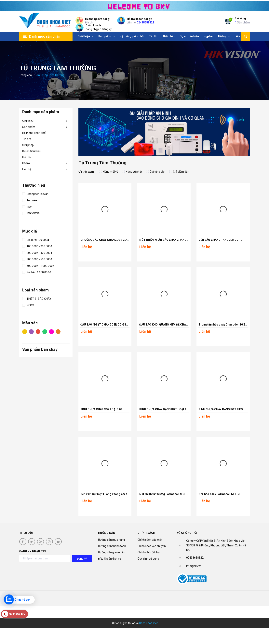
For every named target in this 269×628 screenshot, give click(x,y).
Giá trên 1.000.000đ (36, 272)
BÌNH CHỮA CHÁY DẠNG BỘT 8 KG (220, 409)
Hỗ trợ (26, 163)
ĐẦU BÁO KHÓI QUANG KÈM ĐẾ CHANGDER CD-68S (172, 324)
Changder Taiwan (35, 193)
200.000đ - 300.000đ (37, 252)
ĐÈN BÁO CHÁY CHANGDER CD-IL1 (221, 239)
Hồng (51, 331)
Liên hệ (26, 169)
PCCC (28, 304)
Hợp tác (27, 157)
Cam (58, 331)
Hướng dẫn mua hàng (111, 539)
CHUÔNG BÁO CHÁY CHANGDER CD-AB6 (106, 239)
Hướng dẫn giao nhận (111, 552)
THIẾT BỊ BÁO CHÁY (36, 298)
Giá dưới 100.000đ (35, 239)
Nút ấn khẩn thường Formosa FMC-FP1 (165, 494)
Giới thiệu (28, 120)
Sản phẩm (242, 20)
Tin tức (26, 138)
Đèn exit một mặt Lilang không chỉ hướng (107, 494)
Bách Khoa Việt (148, 623)
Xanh (44, 331)
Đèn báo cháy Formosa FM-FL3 (219, 494)
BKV (27, 206)
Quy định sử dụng (148, 558)
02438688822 (145, 22)
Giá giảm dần (179, 171)
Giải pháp (28, 145)
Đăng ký (107, 29)
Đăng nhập (92, 29)
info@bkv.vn (193, 566)
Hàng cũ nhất (132, 171)
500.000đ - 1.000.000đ (38, 265)
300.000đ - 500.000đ (37, 259)
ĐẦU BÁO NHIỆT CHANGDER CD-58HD (105, 324)
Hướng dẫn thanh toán (112, 546)
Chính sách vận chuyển (152, 546)
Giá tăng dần (155, 171)
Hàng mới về (108, 171)
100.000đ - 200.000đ (37, 246)
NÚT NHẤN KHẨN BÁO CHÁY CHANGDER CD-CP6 (171, 239)
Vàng (24, 331)
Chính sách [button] (146, 532)
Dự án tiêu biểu (31, 151)
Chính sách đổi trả (149, 552)
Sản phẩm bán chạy (40, 349)
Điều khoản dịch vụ (109, 558)
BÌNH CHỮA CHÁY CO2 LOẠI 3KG (101, 409)
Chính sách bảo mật (150, 539)
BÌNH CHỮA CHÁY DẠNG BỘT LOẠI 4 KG (165, 409)
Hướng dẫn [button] (106, 532)
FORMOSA (31, 213)
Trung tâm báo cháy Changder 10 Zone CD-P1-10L (232, 324)
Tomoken (30, 200)
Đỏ (38, 331)
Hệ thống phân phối (34, 132)
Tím (31, 331)
